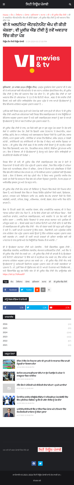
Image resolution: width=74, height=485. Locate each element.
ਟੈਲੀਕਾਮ (19, 282)
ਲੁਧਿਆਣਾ (35, 282)
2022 (37, 341)
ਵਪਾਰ (44, 282)
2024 (37, 332)
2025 (37, 328)
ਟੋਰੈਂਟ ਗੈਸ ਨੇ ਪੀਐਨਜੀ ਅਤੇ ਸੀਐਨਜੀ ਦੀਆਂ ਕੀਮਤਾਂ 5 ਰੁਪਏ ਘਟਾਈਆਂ (42, 385)
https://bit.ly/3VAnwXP (14, 274)
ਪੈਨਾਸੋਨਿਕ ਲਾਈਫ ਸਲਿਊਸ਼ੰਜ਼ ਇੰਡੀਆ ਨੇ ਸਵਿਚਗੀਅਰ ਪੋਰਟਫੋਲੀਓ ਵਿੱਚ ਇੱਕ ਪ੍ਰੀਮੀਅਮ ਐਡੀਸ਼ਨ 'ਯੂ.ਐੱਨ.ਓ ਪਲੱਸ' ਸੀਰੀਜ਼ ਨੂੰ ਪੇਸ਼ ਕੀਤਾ (42, 398)
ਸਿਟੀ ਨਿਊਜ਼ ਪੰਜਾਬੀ (37, 4)
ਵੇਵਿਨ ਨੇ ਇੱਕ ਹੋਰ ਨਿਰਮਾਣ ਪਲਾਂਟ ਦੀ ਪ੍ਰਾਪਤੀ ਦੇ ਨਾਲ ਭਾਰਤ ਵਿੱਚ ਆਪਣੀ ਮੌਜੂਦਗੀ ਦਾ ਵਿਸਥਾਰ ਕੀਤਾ (43, 362)
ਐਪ (12, 282)
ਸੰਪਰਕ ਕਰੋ (37, 480)
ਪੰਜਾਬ (27, 282)
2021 (37, 345)
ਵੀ (50, 282)
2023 (37, 337)
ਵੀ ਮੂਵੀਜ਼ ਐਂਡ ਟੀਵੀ (60, 282)
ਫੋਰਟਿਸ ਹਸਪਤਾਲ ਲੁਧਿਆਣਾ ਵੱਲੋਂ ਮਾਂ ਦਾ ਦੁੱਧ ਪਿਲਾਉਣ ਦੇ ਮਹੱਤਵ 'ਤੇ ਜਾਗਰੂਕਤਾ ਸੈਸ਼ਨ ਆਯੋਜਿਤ (41, 374)
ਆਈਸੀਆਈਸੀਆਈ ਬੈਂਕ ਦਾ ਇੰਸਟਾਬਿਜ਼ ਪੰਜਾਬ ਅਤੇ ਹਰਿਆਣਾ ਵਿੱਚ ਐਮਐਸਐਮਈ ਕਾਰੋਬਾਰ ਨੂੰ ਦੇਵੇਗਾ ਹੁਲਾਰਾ (41, 410)
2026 (37, 324)
